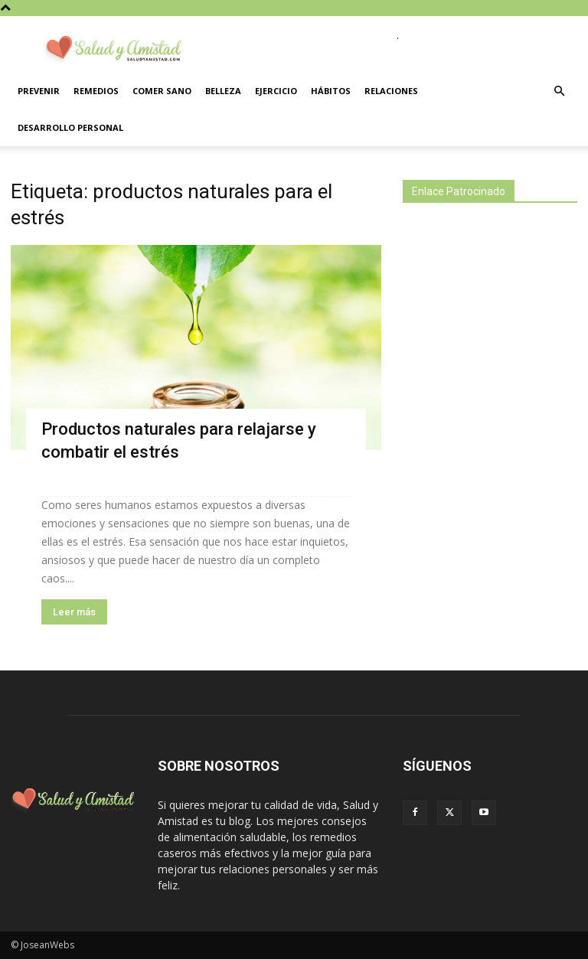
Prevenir (39, 90)
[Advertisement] (495, 331)
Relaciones (391, 90)
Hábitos (331, 90)
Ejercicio (276, 90)
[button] (559, 91)
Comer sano (161, 90)
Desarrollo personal (70, 127)
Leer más (74, 612)
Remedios (96, 90)
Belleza (223, 90)
